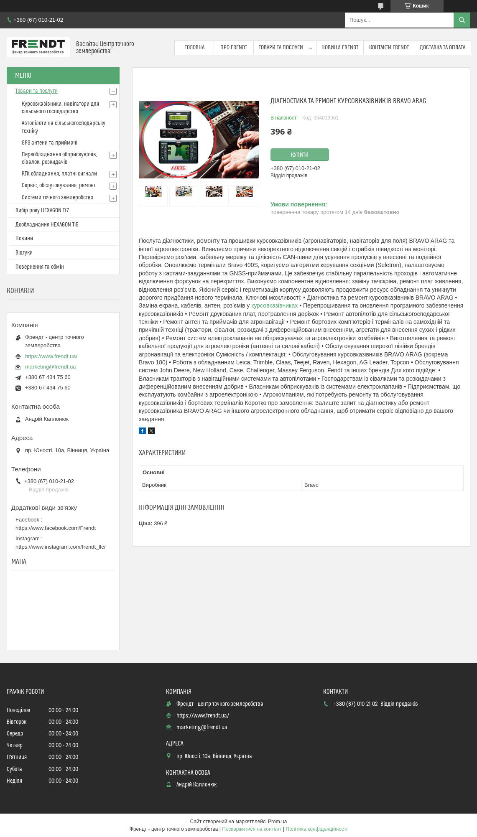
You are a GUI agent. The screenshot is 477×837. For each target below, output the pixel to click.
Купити (300, 155)
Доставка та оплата (442, 47)
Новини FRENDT (339, 47)
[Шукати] (462, 20)
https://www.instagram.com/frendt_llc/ (60, 547)
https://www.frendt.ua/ (51, 356)
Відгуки (24, 252)
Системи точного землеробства (58, 197)
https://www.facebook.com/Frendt (55, 528)
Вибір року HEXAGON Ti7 (42, 210)
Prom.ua (277, 821)
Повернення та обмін (39, 267)
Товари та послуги (281, 47)
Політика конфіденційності (317, 829)
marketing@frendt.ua (50, 367)
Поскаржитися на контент (251, 829)
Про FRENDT (233, 47)
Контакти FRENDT (389, 47)
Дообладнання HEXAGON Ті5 (47, 224)
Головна (194, 47)
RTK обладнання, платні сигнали (59, 173)
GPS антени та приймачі (49, 143)
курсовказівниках (274, 305)
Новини (24, 238)
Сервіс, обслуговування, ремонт (59, 185)
